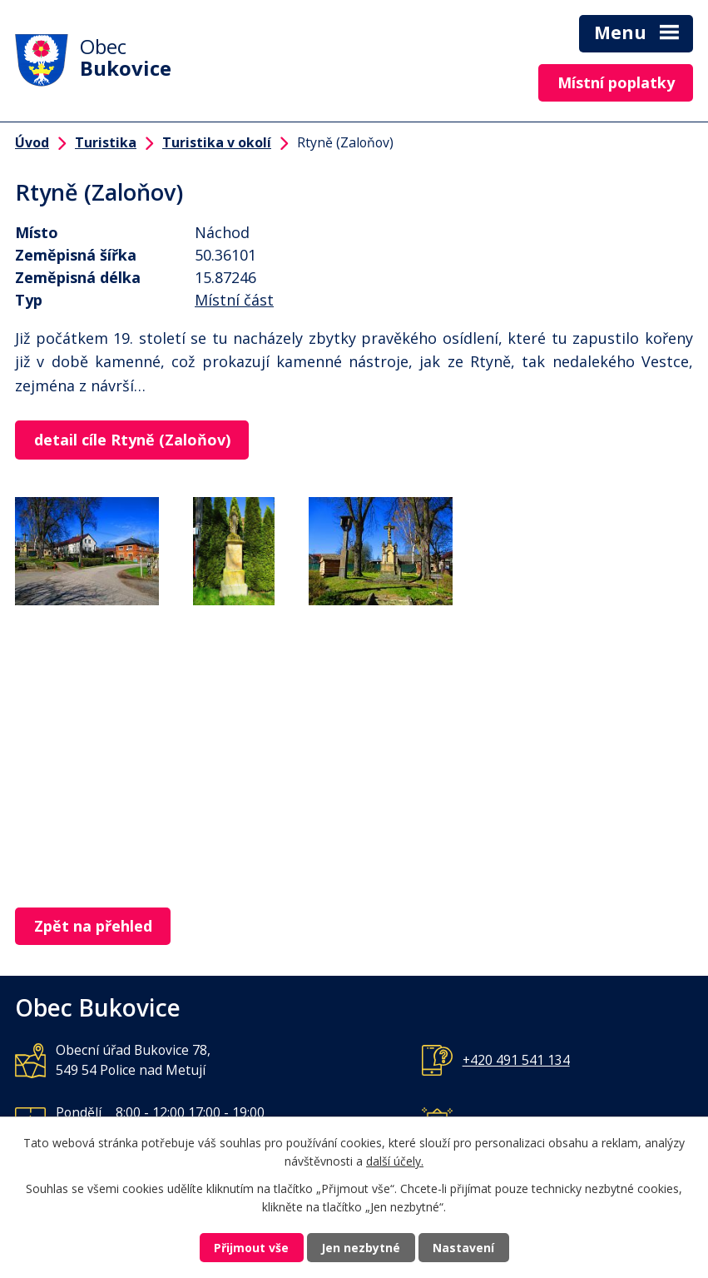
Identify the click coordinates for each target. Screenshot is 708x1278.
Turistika (105, 142)
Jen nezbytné (360, 1248)
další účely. (394, 1162)
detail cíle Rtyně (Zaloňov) (132, 440)
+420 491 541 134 (516, 1060)
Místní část (234, 300)
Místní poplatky (616, 82)
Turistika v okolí (216, 142)
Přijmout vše (251, 1248)
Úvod (32, 142)
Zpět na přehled (93, 926)
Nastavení (463, 1248)
